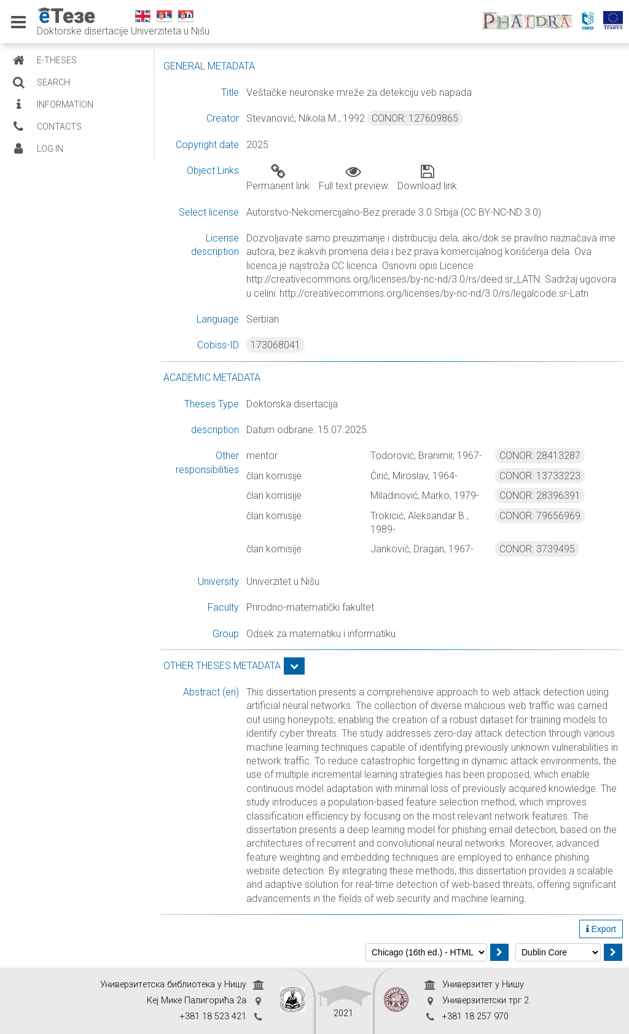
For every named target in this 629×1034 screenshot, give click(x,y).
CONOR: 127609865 (415, 118)
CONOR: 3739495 (537, 549)
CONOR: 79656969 (539, 516)
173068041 (275, 345)
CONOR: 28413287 (539, 455)
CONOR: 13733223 (539, 476)
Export (601, 929)
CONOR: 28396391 (539, 495)
